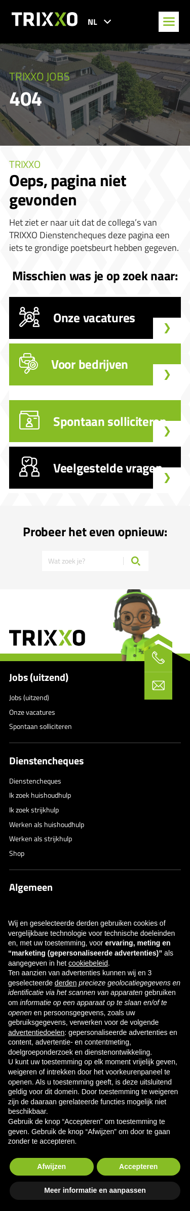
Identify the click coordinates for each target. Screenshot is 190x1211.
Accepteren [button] (138, 1166)
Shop (16, 853)
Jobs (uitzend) (38, 677)
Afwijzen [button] (51, 1166)
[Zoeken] (135, 561)
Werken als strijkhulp (40, 838)
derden (66, 983)
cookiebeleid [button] (88, 963)
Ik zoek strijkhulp (34, 809)
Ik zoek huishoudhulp (40, 795)
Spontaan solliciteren (40, 726)
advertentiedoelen (36, 1032)
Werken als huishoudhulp (46, 824)
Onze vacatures (32, 712)
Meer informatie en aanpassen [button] (95, 1190)
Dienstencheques (46, 761)
